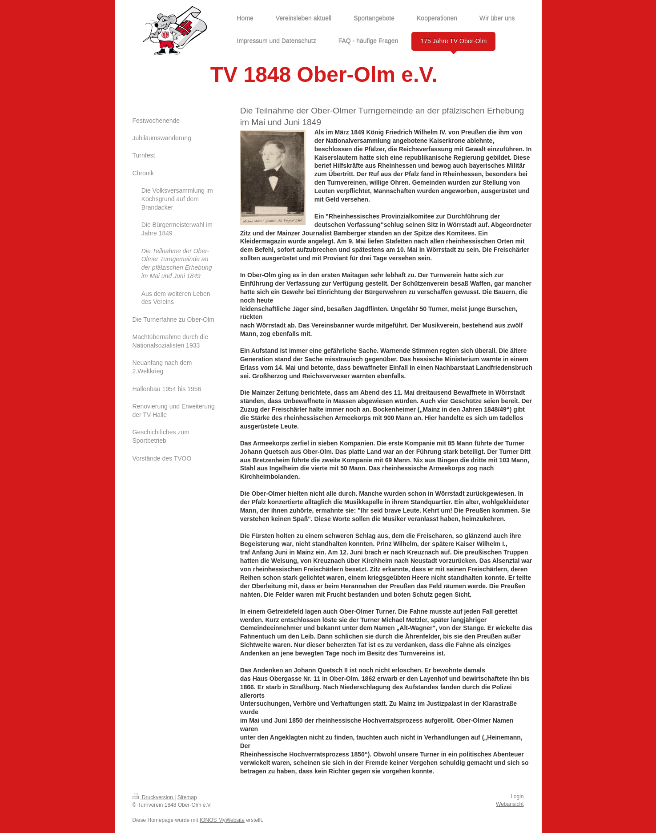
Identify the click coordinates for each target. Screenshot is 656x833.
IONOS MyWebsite (222, 820)
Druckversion (154, 797)
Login (517, 796)
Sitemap (187, 797)
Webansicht (509, 804)
